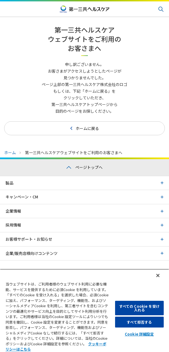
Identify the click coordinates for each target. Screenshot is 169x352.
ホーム (10, 152)
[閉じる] (158, 275)
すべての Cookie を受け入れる (139, 308)
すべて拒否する (139, 322)
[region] (84, 310)
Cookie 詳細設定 (139, 334)
